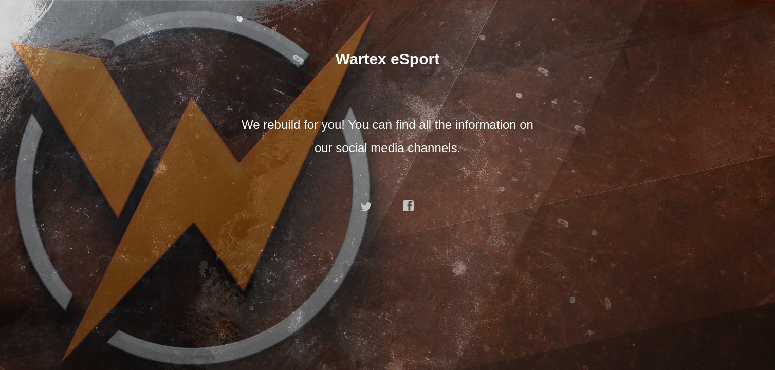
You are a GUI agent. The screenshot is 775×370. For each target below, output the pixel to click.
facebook (408, 206)
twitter (366, 206)
